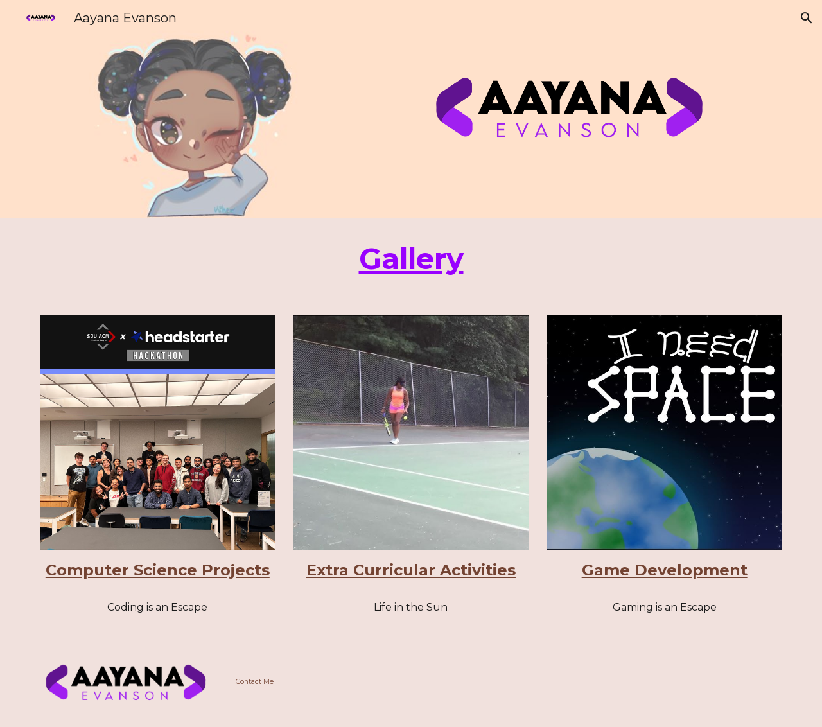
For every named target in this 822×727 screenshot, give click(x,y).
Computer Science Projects (158, 570)
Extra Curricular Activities (411, 570)
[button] (806, 18)
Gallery (411, 258)
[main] (411, 259)
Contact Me (255, 682)
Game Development (665, 570)
